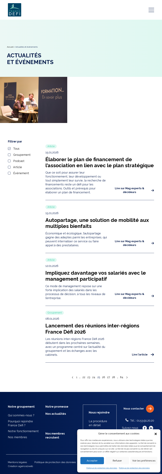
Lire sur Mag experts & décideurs (134, 190)
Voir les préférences (144, 460)
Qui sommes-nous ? (21, 415)
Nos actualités (55, 413)
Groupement (19, 154)
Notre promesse (56, 406)
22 (83, 377)
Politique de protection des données (101, 468)
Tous (13, 148)
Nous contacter (139, 409)
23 (88, 377)
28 (113, 377)
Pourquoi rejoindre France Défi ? (20, 423)
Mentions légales (17, 462)
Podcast (16, 161)
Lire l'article (143, 354)
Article (15, 167)
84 (121, 377)
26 (103, 377)
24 (93, 377)
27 (108, 377)
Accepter (92, 460)
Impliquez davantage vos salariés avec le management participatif (95, 276)
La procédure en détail (98, 423)
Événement (18, 173)
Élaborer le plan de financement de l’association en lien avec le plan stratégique (99, 162)
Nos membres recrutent (62, 435)
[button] (155, 433)
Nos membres (17, 437)
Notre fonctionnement (23, 431)
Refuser (117, 460)
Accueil (10, 47)
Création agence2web (20, 466)
